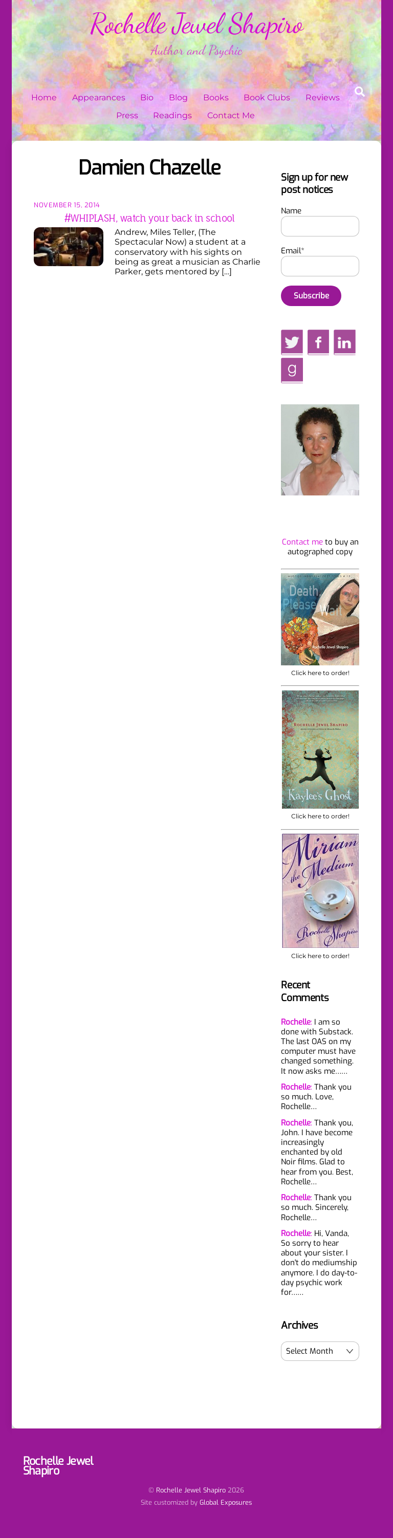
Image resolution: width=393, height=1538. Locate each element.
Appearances (98, 97)
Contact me (302, 542)
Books (216, 97)
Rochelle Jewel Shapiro (191, 1490)
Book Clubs (267, 97)
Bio (147, 97)
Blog (178, 97)
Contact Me (231, 115)
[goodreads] (291, 370)
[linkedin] (345, 342)
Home (44, 97)
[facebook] (318, 342)
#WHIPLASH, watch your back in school (149, 218)
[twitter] (292, 342)
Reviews (322, 97)
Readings (172, 115)
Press (127, 115)
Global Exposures (226, 1502)
